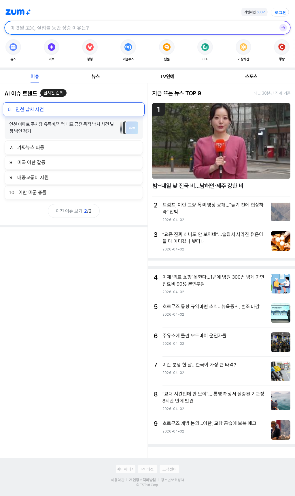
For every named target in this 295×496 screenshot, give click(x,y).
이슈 (35, 76)
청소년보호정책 (172, 480)
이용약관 (117, 480)
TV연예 (167, 76)
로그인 (281, 12)
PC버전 (147, 469)
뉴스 (96, 76)
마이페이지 (126, 469)
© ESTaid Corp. (147, 485)
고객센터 (169, 469)
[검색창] (140, 27)
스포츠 (251, 76)
